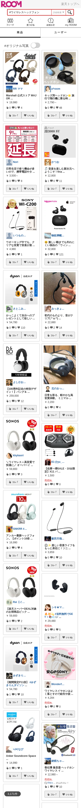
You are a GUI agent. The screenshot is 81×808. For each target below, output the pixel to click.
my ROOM (71, 22)
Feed (10, 22)
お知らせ (51, 22)
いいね (30, 115)
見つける (30, 22)
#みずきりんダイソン (21, 684)
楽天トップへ (70, 4)
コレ (15, 115)
